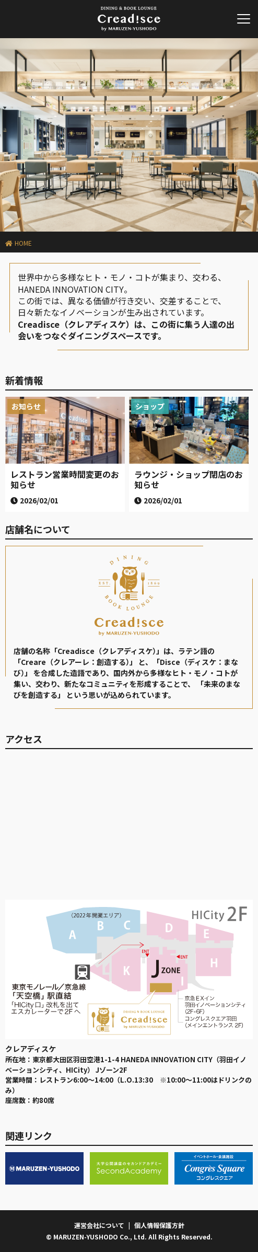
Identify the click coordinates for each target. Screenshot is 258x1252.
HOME (23, 242)
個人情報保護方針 (159, 1225)
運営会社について (99, 1225)
